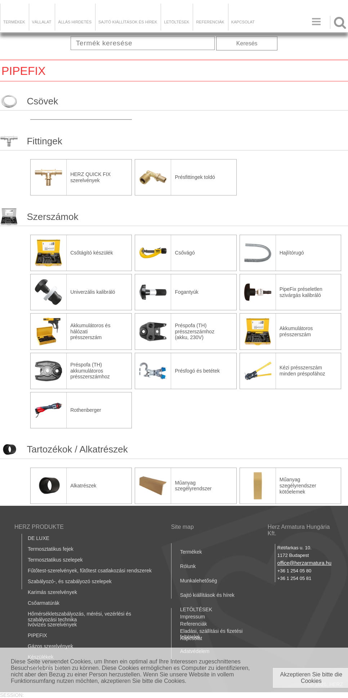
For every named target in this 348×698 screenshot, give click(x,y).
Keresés (247, 43)
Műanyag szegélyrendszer (193, 486)
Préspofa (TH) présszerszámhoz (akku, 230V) (194, 332)
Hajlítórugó (292, 253)
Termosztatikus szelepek (55, 560)
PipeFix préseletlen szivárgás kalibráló (301, 292)
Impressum (192, 617)
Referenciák (210, 22)
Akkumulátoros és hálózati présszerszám (90, 332)
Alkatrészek (83, 485)
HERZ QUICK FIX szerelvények (90, 177)
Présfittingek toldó (195, 177)
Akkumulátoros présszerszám (296, 331)
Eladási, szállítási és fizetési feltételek (211, 634)
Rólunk (188, 566)
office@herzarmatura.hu (304, 563)
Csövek (42, 101)
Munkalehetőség (198, 581)
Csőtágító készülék (91, 253)
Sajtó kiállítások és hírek (127, 22)
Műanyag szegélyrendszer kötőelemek (298, 486)
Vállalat (42, 22)
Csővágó (185, 253)
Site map (182, 527)
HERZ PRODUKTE (39, 527)
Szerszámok (52, 216)
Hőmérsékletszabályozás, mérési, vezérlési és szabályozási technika (79, 616)
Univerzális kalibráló (92, 292)
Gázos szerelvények (50, 646)
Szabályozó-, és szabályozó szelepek (70, 581)
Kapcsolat (243, 22)
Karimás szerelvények (52, 592)
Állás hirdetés (75, 22)
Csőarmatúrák (43, 603)
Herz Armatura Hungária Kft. (299, 530)
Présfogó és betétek (197, 371)
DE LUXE (38, 538)
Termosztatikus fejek (50, 549)
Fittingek (44, 141)
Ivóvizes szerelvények (52, 624)
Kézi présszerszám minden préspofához (302, 371)
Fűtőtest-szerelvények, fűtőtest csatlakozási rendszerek (90, 570)
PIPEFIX (37, 635)
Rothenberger (85, 410)
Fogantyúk (186, 292)
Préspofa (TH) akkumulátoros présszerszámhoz (90, 371)
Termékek (14, 22)
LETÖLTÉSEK (176, 22)
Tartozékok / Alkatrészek (77, 449)
